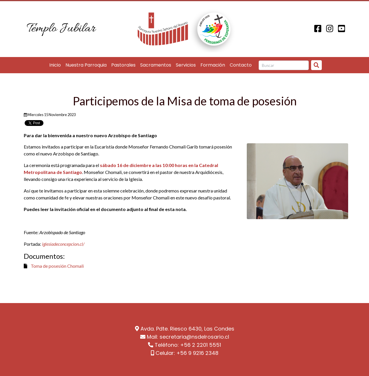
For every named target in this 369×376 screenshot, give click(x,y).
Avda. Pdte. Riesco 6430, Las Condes (187, 328)
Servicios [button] (186, 65)
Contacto (241, 65)
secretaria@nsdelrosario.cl (194, 336)
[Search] (284, 65)
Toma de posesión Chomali (57, 266)
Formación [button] (212, 65)
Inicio (55, 65)
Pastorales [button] (123, 65)
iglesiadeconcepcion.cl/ (63, 244)
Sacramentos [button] (155, 65)
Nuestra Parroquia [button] (86, 65)
